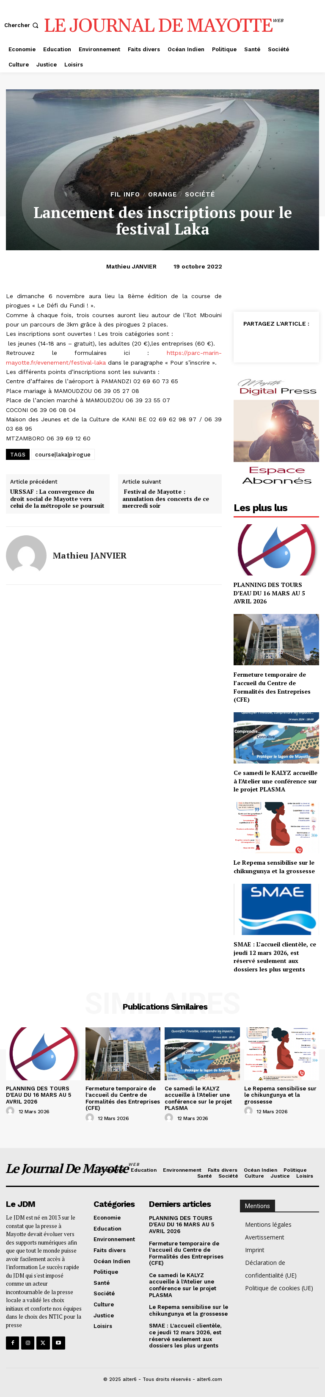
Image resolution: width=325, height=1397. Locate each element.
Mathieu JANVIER (131, 266)
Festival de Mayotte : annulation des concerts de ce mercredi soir (165, 498)
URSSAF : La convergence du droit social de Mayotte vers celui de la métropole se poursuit (57, 498)
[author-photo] (11, 1111)
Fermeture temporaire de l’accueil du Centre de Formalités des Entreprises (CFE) (272, 686)
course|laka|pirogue (63, 454)
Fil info (125, 194)
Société (200, 194)
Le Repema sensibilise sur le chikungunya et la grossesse (274, 866)
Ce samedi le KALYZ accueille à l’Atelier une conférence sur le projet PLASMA (275, 781)
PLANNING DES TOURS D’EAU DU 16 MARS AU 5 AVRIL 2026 (269, 593)
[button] (22, 25)
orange (162, 194)
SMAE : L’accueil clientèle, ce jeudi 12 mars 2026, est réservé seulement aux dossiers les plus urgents (275, 956)
